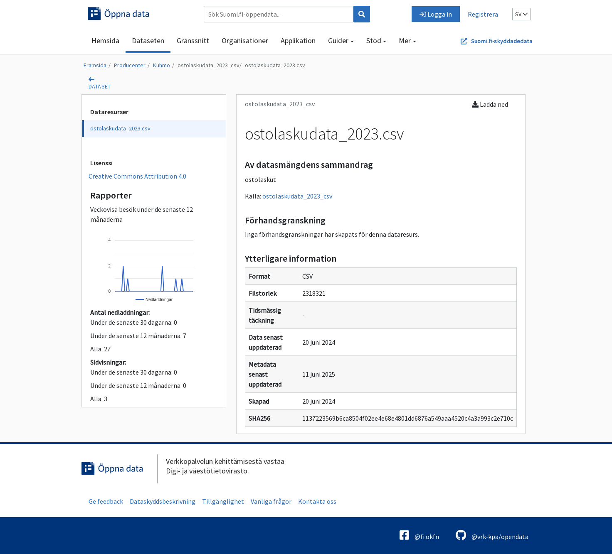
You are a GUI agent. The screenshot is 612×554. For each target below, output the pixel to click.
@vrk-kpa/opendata (492, 535)
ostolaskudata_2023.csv (275, 65)
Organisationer (245, 40)
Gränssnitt (193, 40)
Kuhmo (161, 65)
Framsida (95, 65)
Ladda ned (490, 104)
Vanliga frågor (271, 501)
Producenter (130, 65)
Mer (405, 40)
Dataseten (148, 40)
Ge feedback (106, 501)
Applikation (298, 40)
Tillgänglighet (223, 501)
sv (521, 14)
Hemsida (105, 40)
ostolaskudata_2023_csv (208, 65)
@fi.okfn (419, 535)
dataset (100, 86)
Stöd (373, 40)
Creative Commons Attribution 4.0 (137, 176)
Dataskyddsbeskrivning (162, 501)
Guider (338, 40)
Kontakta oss (317, 501)
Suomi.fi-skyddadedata (501, 41)
